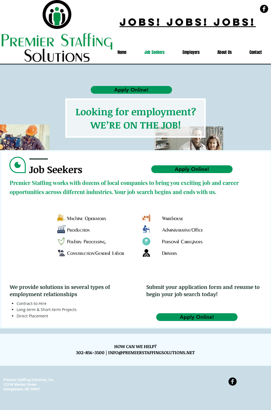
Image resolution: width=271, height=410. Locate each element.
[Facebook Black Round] (264, 9)
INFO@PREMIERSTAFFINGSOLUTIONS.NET (151, 352)
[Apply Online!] (192, 169)
